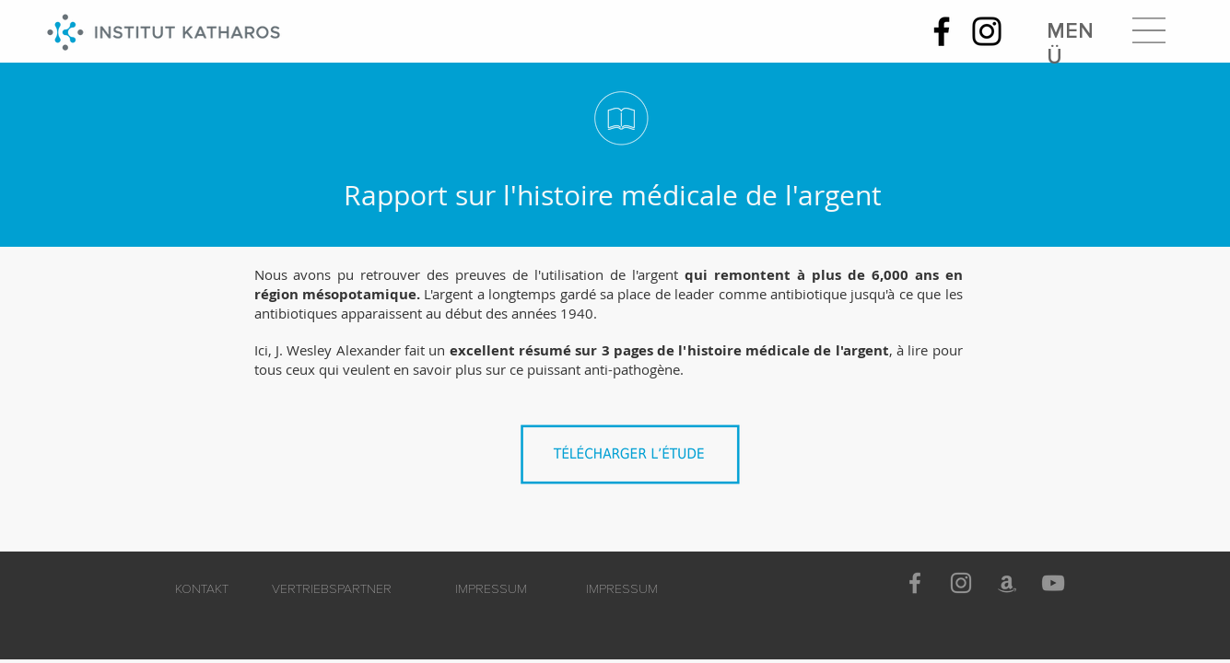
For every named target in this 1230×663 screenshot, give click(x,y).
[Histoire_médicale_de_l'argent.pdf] (634, 460)
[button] (1149, 30)
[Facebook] (941, 31)
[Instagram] (986, 31)
